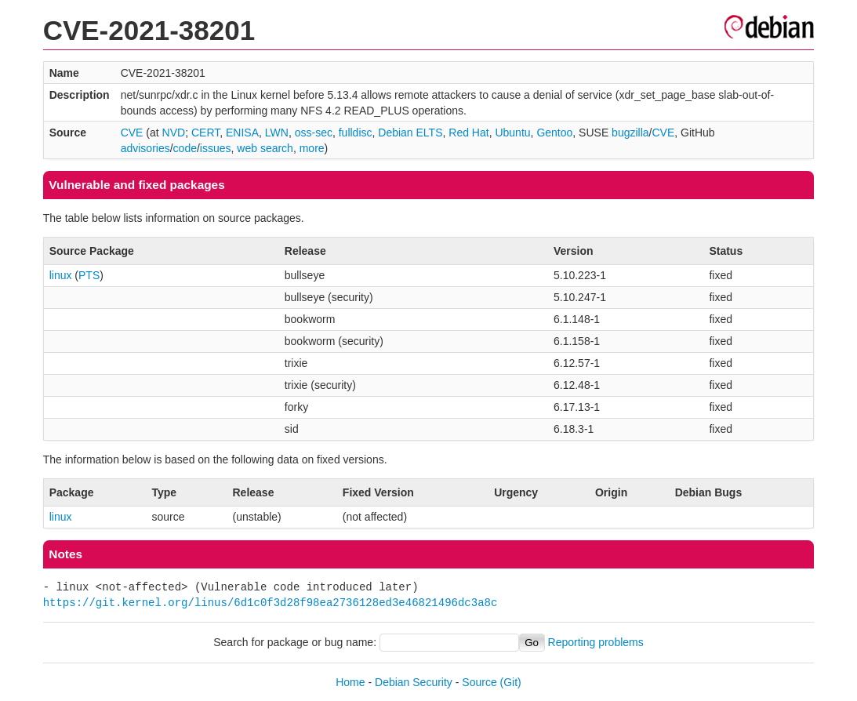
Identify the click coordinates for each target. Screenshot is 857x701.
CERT (205, 132)
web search (265, 148)
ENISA (242, 132)
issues (215, 148)
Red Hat (468, 132)
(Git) (510, 682)
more (312, 148)
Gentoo (554, 132)
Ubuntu (512, 132)
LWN (277, 132)
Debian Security (413, 682)
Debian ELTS (410, 132)
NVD (174, 132)
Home (350, 682)
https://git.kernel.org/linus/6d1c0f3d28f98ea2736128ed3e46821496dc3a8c (270, 602)
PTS (89, 275)
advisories (145, 148)
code (185, 148)
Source (479, 682)
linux (60, 275)
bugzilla (630, 132)
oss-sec (313, 132)
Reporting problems (596, 642)
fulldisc (355, 132)
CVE (132, 132)
